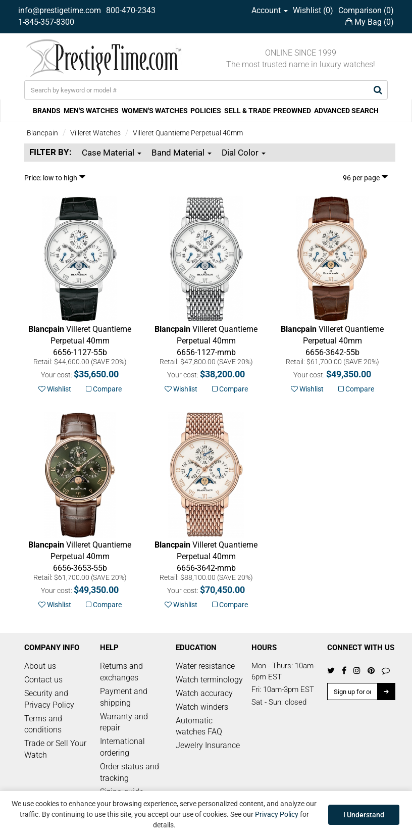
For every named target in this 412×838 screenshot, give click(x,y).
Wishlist (54, 389)
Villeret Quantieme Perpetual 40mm (188, 133)
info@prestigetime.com (59, 10)
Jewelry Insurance (208, 745)
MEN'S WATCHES (91, 111)
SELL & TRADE (247, 111)
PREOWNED (292, 111)
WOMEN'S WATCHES (155, 111)
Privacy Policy (276, 814)
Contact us (43, 679)
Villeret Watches (95, 133)
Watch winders (202, 707)
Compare (104, 389)
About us (40, 666)
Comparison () (366, 10)
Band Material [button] (181, 152)
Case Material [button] (111, 152)
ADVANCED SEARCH (346, 111)
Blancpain (42, 133)
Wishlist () (313, 10)
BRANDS (47, 111)
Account (269, 10)
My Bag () (369, 22)
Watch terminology (209, 679)
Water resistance (205, 666)
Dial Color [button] (244, 152)
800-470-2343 (131, 10)
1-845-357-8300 (46, 22)
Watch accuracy (204, 693)
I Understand (363, 815)
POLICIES (205, 111)
